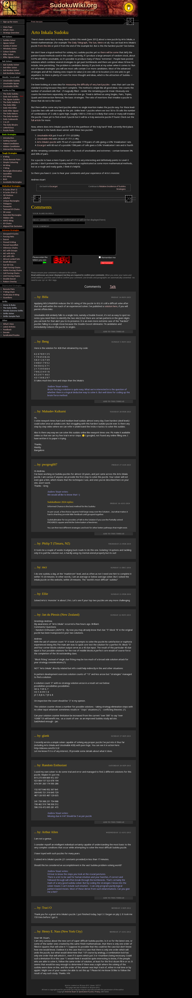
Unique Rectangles (11, 200)
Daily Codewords (10, 119)
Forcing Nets (8, 236)
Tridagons (7, 203)
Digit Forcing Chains (11, 267)
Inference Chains (10, 247)
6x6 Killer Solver (10, 67)
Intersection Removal (12, 149)
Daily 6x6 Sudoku (10, 96)
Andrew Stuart (70, 992)
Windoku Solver (10, 48)
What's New (8, 29)
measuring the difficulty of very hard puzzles (88, 84)
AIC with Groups (10, 250)
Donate (6, 332)
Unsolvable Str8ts (10, 86)
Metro (101, 42)
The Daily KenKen (10, 116)
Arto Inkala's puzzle (46, 141)
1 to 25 (6, 122)
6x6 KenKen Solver (11, 70)
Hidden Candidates (11, 146)
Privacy (97, 992)
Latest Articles (9, 326)
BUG (5, 179)
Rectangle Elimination (12, 170)
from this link (44, 45)
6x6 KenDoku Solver (12, 73)
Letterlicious (8, 127)
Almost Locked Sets (11, 259)
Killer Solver (8, 54)
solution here (111, 306)
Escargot (41, 145)
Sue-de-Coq (8, 264)
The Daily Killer (9, 105)
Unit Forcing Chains (11, 276)
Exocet (6, 239)
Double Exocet (9, 278)
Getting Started (9, 140)
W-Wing (6, 165)
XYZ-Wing (7, 176)
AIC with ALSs (9, 253)
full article (36, 120)
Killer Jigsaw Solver (11, 57)
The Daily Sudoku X (11, 102)
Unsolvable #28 (44, 135)
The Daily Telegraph (77, 42)
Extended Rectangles (12, 215)
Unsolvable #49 (44, 138)
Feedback (7, 329)
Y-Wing (6, 168)
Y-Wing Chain (9, 292)
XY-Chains (7, 223)
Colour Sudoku (9, 51)
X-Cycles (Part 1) (10, 189)
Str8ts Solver (8, 313)
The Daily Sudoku (10, 93)
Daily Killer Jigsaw (10, 110)
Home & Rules (9, 305)
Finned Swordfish (10, 245)
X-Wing (6, 156)
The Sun (92, 42)
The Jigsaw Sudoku (11, 99)
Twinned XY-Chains (11, 209)
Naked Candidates (11, 143)
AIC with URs (8, 256)
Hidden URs (8, 217)
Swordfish (7, 173)
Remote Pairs (9, 289)
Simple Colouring (10, 162)
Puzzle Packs (8, 130)
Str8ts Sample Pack (11, 316)
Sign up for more (10, 21)
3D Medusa (8, 195)
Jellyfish (6, 198)
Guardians (7, 297)
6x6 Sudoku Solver (11, 64)
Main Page (7, 27)
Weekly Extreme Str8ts (13, 310)
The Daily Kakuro (10, 113)
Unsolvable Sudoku (11, 80)
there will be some (109, 52)
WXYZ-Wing (8, 220)
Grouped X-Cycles (10, 233)
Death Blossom (9, 261)
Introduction (8, 138)
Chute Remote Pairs (11, 159)
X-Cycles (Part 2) (10, 192)
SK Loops (7, 212)
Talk (113, 286)
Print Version (37, 21)
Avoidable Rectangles (12, 182)
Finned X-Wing (9, 242)
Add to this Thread (113, 332)
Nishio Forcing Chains (12, 270)
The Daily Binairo (10, 124)
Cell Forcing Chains (11, 273)
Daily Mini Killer (10, 107)
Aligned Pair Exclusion (12, 226)
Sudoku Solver (9, 40)
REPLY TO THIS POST (83, 453)
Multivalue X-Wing (11, 294)
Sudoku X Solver (10, 45)
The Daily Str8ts (10, 307)
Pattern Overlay (10, 281)
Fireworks (7, 206)
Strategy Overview (11, 32)
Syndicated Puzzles (11, 335)
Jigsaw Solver (9, 43)
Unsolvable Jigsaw (11, 83)
